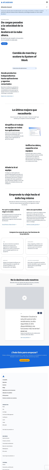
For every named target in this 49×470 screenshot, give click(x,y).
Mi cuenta (5, 451)
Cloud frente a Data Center (9, 224)
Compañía (5, 379)
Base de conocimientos (7, 446)
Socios (4, 464)
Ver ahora (3, 13)
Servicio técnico (6, 438)
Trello (4, 422)
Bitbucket (5, 424)
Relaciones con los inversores (9, 390)
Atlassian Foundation (7, 392)
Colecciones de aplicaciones (20, 68)
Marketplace (5, 448)
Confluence (5, 417)
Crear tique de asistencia (8, 455)
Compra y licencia (6, 440)
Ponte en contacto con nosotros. (10, 398)
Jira (3, 409)
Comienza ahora (24, 360)
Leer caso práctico (25, 337)
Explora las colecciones (7, 96)
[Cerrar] (46, 10)
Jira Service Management (8, 414)
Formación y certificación (8, 467)
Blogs (4, 387)
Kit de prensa (5, 395)
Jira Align (4, 411)
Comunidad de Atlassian (8, 443)
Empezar (4, 43)
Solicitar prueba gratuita (33, 224)
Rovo (4, 406)
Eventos (4, 384)
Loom (4, 419)
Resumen (5, 382)
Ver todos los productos (8, 429)
